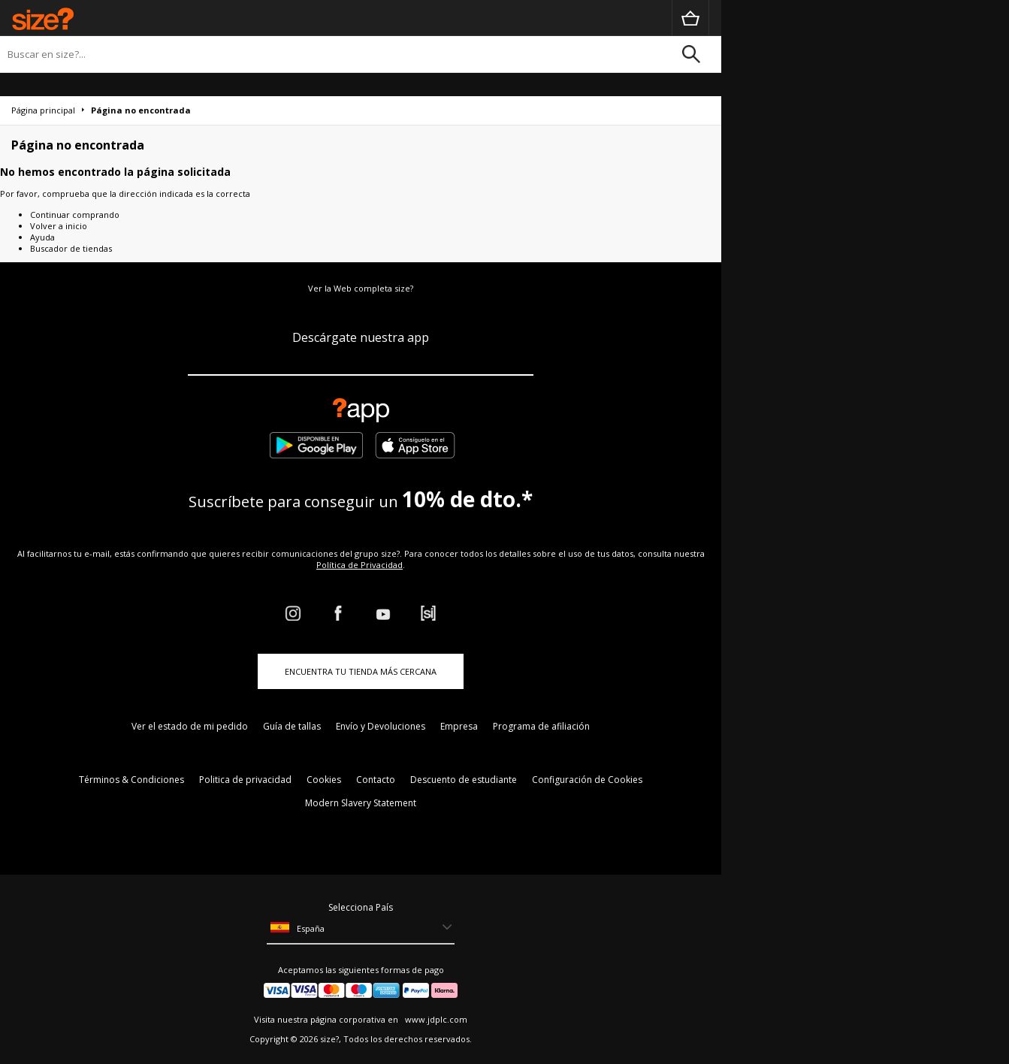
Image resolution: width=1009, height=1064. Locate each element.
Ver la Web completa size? (360, 288)
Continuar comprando (74, 214)
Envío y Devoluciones (380, 726)
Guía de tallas (292, 726)
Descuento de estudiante (463, 779)
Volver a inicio (58, 225)
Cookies (324, 779)
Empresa (459, 726)
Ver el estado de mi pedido (189, 726)
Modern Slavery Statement (360, 802)
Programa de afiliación (541, 726)
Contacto (375, 779)
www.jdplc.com (435, 1019)
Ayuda (42, 237)
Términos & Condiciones (131, 779)
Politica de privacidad (245, 779)
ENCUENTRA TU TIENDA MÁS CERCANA (361, 671)
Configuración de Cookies (587, 779)
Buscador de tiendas (71, 248)
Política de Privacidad (359, 564)
